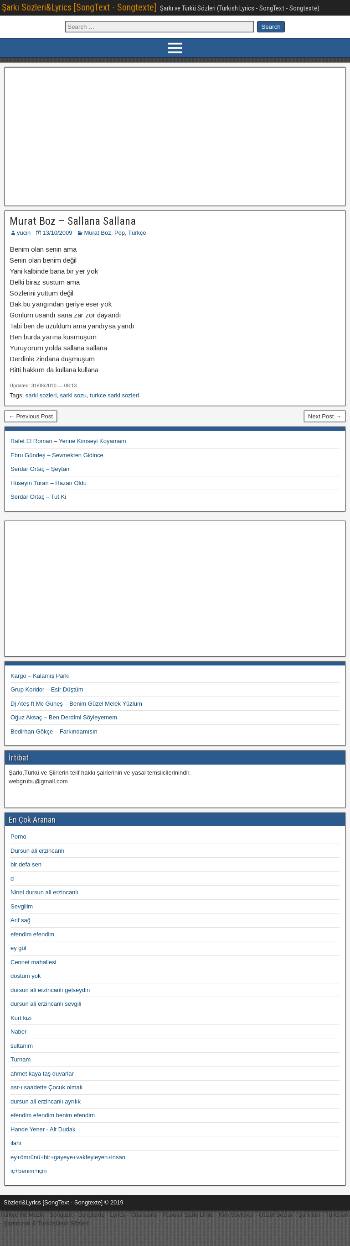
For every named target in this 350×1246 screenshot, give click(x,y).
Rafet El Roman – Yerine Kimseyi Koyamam (68, 441)
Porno (18, 836)
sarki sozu (73, 395)
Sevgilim (21, 906)
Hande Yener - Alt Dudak (42, 1129)
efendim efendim (32, 934)
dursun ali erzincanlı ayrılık (45, 1101)
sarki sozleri (41, 395)
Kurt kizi (20, 1017)
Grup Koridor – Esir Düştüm (46, 689)
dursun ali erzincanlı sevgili (45, 1003)
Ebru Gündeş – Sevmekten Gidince (56, 455)
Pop (119, 232)
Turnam (20, 1059)
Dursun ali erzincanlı (37, 850)
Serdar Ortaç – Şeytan (39, 468)
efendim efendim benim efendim (52, 1115)
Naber (18, 1031)
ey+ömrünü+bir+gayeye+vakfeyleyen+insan (67, 1157)
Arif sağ (20, 920)
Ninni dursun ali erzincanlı (44, 892)
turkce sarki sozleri (114, 395)
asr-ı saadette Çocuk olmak (46, 1087)
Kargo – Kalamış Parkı (40, 675)
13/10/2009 (57, 232)
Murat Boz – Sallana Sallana (73, 221)
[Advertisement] (175, 135)
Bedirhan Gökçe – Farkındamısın (54, 731)
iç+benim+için (28, 1170)
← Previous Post (31, 416)
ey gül (18, 948)
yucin (24, 232)
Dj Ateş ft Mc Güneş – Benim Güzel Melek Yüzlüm (76, 703)
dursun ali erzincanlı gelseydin (50, 990)
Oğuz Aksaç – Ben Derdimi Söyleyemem (63, 717)
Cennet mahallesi (33, 962)
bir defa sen (25, 864)
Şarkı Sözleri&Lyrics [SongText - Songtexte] (79, 7)
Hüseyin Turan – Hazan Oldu (48, 483)
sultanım (21, 1045)
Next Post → (324, 416)
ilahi (15, 1143)
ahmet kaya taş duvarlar (42, 1073)
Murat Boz (97, 232)
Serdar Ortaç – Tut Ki (38, 496)
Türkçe (137, 232)
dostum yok (25, 975)
